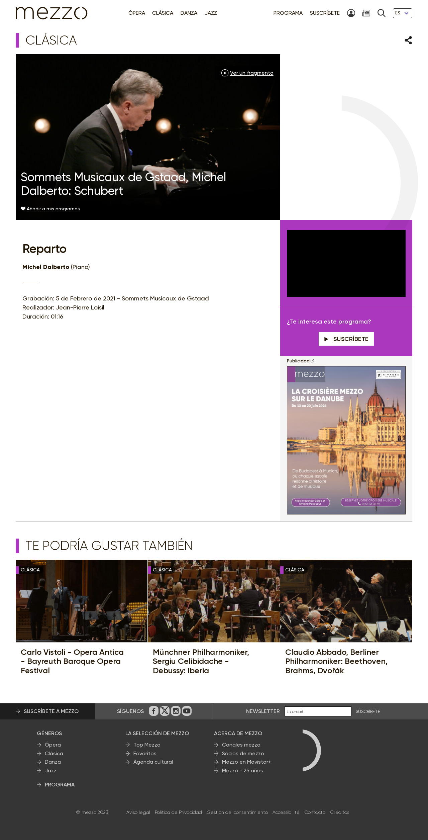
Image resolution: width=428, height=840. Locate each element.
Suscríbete (346, 339)
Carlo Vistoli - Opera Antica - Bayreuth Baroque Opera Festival (72, 661)
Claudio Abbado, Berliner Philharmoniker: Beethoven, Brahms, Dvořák (336, 661)
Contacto (314, 812)
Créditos (339, 812)
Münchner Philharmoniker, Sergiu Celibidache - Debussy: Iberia (201, 661)
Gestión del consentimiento (237, 812)
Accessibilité (286, 812)
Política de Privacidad (178, 812)
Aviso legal (138, 812)
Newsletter (263, 711)
